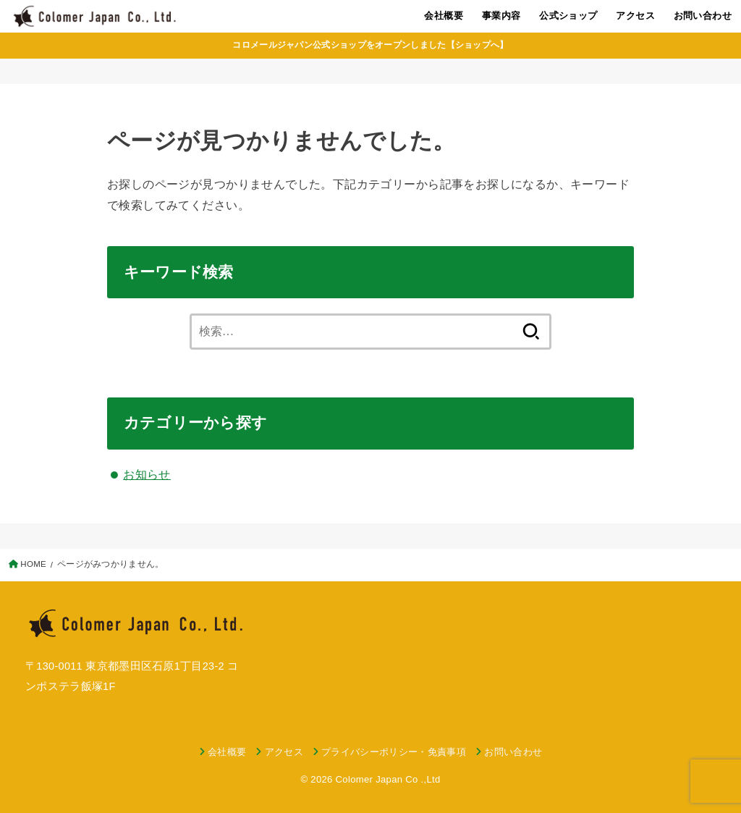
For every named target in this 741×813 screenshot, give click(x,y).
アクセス (635, 15)
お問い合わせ (703, 15)
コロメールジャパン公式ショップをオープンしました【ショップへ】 (370, 45)
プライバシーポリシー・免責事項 (393, 751)
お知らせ (147, 474)
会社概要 (443, 15)
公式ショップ (568, 15)
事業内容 (501, 15)
